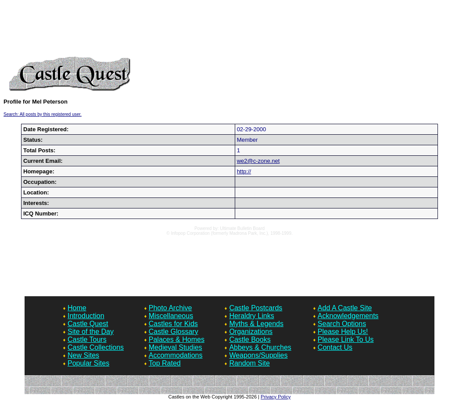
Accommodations (176, 355)
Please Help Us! (343, 331)
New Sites (83, 355)
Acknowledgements (348, 315)
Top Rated (165, 363)
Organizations (251, 331)
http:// (244, 171)
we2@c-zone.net (258, 161)
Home (77, 308)
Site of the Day (91, 331)
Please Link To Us (346, 339)
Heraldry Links (251, 315)
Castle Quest (88, 323)
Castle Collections (96, 347)
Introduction (86, 315)
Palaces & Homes (176, 339)
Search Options (342, 323)
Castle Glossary (173, 331)
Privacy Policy (275, 396)
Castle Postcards (255, 308)
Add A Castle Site (345, 308)
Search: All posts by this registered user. (43, 114)
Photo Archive (170, 308)
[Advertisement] (229, 30)
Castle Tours (87, 339)
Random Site (249, 363)
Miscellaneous (171, 315)
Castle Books (249, 339)
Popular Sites (88, 363)
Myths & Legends (256, 323)
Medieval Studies (175, 347)
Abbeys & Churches (260, 347)
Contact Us (335, 347)
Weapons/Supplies (258, 355)
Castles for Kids (173, 323)
